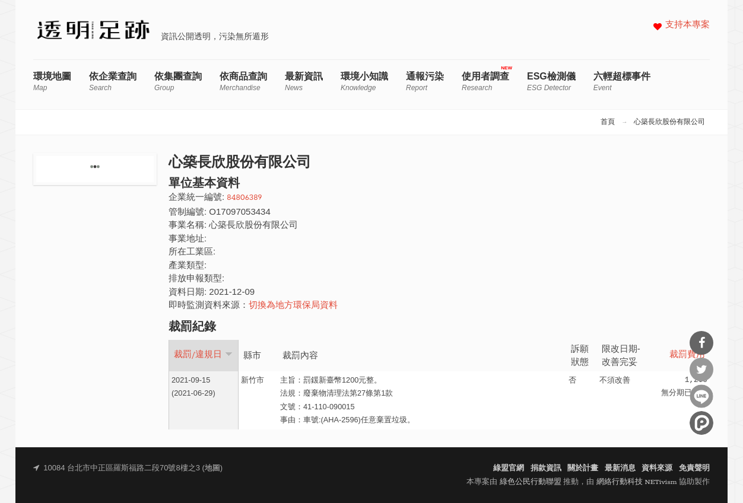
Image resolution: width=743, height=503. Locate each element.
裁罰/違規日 (203, 354)
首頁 (608, 122)
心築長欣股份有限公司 (669, 122)
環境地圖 (52, 81)
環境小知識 (364, 81)
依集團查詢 (178, 81)
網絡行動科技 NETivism (636, 481)
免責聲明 (694, 468)
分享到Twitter (701, 369)
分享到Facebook (701, 343)
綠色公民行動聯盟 (530, 481)
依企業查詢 (112, 81)
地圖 (212, 468)
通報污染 (425, 81)
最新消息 (620, 468)
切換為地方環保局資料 (293, 306)
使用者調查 (485, 81)
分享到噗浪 (701, 423)
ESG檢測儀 (551, 81)
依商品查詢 (243, 81)
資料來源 (657, 468)
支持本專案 (687, 25)
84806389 (244, 198)
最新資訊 (304, 81)
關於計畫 (582, 468)
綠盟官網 (508, 468)
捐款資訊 (546, 468)
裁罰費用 (687, 355)
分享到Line (701, 396)
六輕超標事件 (621, 81)
